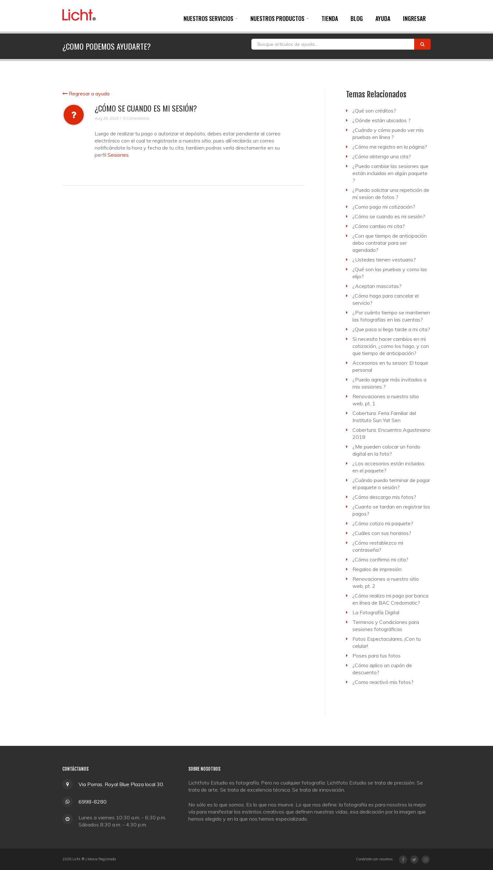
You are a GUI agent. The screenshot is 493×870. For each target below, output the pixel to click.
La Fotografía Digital (375, 612)
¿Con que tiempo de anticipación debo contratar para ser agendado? (389, 242)
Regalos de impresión (377, 569)
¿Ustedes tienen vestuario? (384, 259)
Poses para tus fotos (376, 655)
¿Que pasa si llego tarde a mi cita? (391, 329)
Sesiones (118, 155)
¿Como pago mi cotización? (383, 206)
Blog (357, 18)
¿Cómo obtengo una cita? (381, 156)
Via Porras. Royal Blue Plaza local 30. (121, 784)
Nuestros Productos (279, 18)
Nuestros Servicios (211, 18)
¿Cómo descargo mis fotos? (384, 497)
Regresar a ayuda (86, 93)
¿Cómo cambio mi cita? (378, 226)
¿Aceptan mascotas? (377, 286)
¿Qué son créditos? (374, 110)
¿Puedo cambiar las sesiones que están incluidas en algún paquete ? (390, 173)
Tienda (329, 18)
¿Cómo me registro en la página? (389, 146)
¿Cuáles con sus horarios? (381, 533)
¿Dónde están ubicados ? (381, 120)
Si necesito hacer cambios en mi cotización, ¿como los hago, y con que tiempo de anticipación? (390, 346)
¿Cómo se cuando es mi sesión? (388, 216)
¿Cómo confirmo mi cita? (380, 559)
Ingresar (414, 18)
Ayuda (382, 18)
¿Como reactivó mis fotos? (383, 682)
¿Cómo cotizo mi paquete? (382, 523)
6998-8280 (93, 801)
